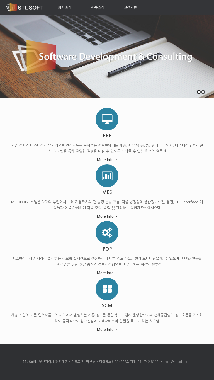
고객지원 (130, 7)
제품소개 (97, 7)
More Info (107, 160)
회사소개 (64, 7)
